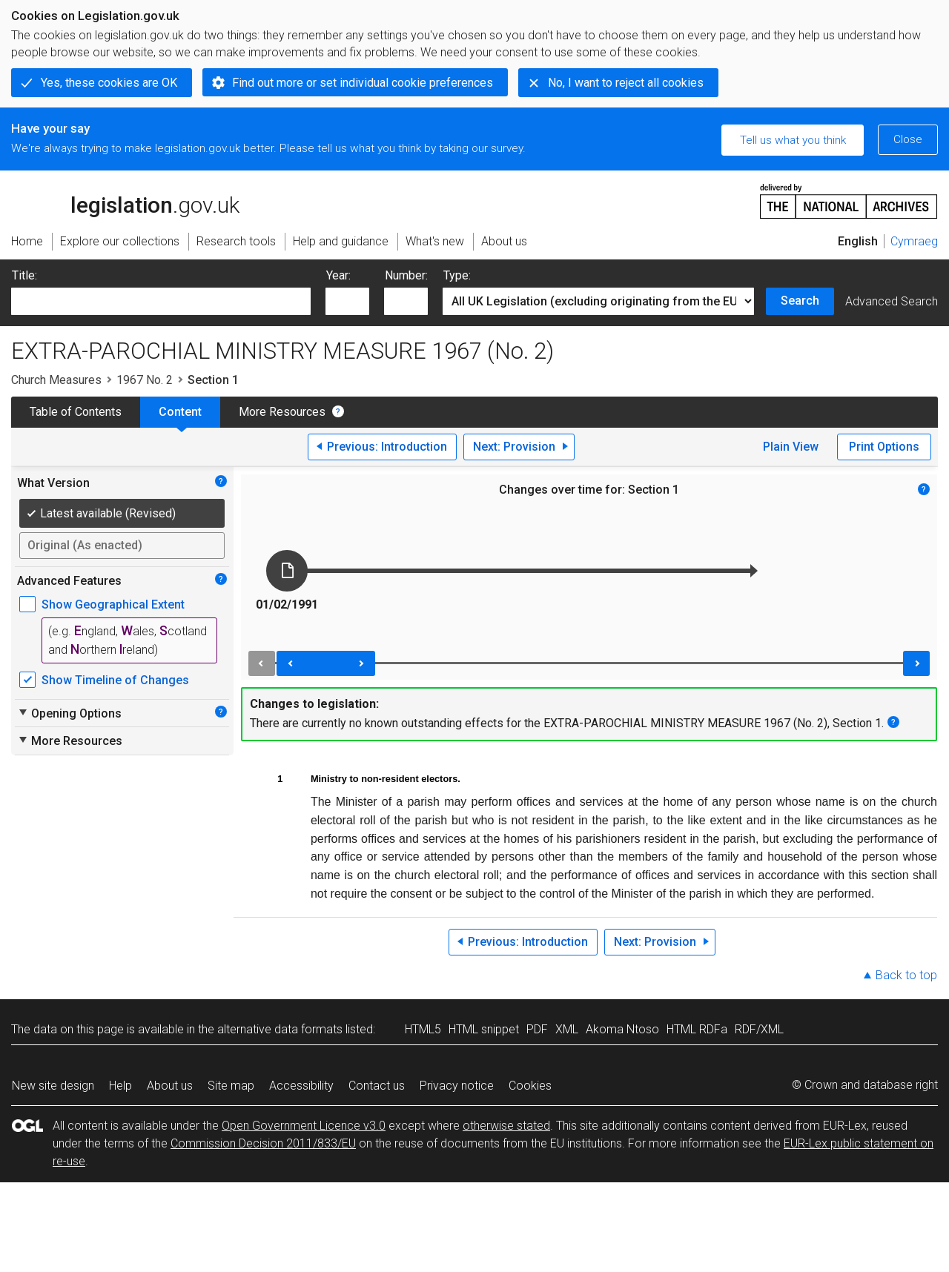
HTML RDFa (697, 1029)
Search (800, 301)
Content (180, 412)
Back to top (906, 975)
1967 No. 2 (144, 380)
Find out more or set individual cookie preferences (362, 83)
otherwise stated (506, 1126)
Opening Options (69, 713)
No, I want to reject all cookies (626, 83)
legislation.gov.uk (125, 200)
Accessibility (301, 1086)
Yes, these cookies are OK (109, 83)
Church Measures (56, 380)
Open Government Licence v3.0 (304, 1126)
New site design (53, 1086)
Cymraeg (914, 241)
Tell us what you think (793, 140)
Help (120, 1086)
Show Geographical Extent (113, 604)
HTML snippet (484, 1029)
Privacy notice (457, 1086)
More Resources (282, 412)
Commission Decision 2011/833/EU (263, 1143)
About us (170, 1086)
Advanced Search (891, 301)
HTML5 (423, 1029)
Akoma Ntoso (622, 1029)
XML (566, 1029)
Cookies (530, 1086)
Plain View (791, 447)
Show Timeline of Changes (115, 680)
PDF (537, 1029)
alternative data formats (280, 1029)
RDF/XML (759, 1029)
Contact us (376, 1086)
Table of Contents (76, 412)
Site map (231, 1086)
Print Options (884, 447)
